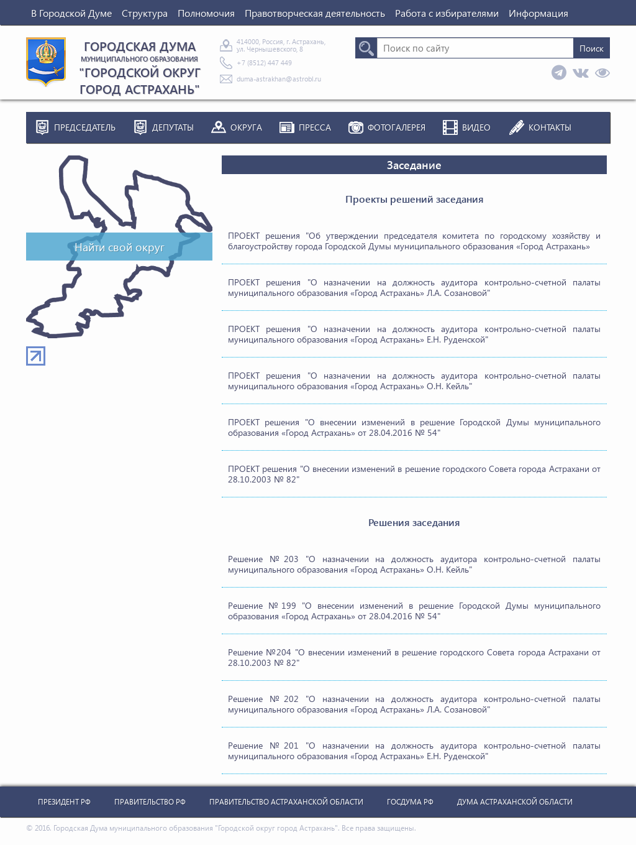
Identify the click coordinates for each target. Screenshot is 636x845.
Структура (145, 12)
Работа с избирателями (447, 12)
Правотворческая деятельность (315, 12)
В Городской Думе (71, 12)
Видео (476, 127)
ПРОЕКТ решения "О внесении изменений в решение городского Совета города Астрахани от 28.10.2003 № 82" (414, 474)
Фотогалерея (396, 127)
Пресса (315, 127)
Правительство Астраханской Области (286, 801)
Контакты (550, 127)
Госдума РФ (410, 801)
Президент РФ (64, 801)
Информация (538, 12)
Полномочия (206, 12)
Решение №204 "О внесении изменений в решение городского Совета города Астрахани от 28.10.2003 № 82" (414, 657)
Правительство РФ (150, 801)
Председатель (85, 127)
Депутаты (173, 127)
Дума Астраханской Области (515, 801)
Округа (246, 127)
